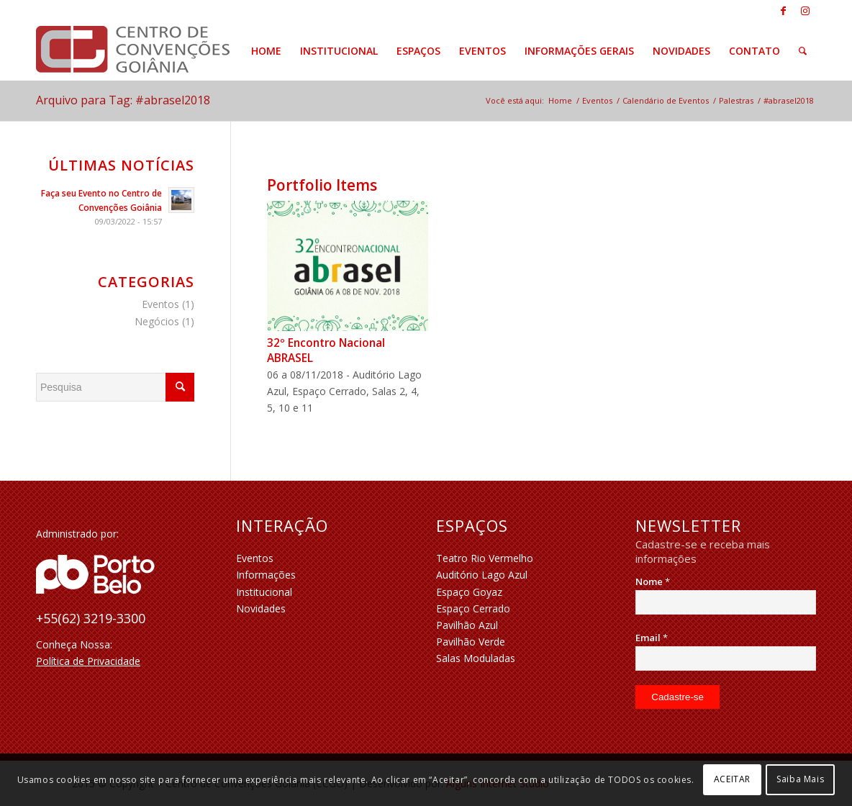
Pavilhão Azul (467, 625)
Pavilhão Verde (470, 641)
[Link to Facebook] (783, 11)
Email (651, 637)
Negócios (157, 321)
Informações (266, 574)
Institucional (264, 592)
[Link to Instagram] (805, 11)
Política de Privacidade (88, 661)
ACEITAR (732, 779)
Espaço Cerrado (473, 608)
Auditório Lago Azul (481, 574)
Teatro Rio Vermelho (484, 558)
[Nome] (725, 602)
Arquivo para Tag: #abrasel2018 (123, 100)
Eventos (160, 304)
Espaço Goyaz (469, 592)
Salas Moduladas (475, 658)
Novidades (261, 608)
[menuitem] (266, 51)
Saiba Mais (800, 779)
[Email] (725, 658)
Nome (652, 581)
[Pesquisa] (802, 51)
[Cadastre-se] (677, 697)
